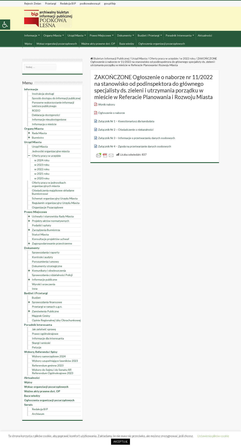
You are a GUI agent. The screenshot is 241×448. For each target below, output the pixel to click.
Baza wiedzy (126, 43)
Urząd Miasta (75, 35)
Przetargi (50, 3)
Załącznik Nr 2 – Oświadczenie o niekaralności (125, 129)
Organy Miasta (52, 35)
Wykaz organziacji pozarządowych (56, 43)
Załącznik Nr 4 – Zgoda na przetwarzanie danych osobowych (134, 146)
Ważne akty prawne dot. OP (98, 43)
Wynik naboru (106, 104)
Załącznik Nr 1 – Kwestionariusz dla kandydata (126, 121)
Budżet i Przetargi (148, 35)
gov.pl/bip (110, 3)
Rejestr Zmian (32, 3)
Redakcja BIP (68, 3)
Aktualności (205, 35)
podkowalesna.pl (90, 3)
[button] (5, 24)
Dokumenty (124, 35)
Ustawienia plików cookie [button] (213, 436)
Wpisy (28, 43)
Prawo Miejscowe (100, 35)
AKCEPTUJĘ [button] (120, 441)
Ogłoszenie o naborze (111, 112)
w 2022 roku (187, 58)
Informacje (30, 35)
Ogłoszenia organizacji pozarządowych (161, 43)
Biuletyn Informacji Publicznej (109, 58)
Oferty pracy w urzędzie (163, 58)
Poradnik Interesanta (179, 35)
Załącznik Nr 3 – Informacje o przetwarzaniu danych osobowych (136, 138)
